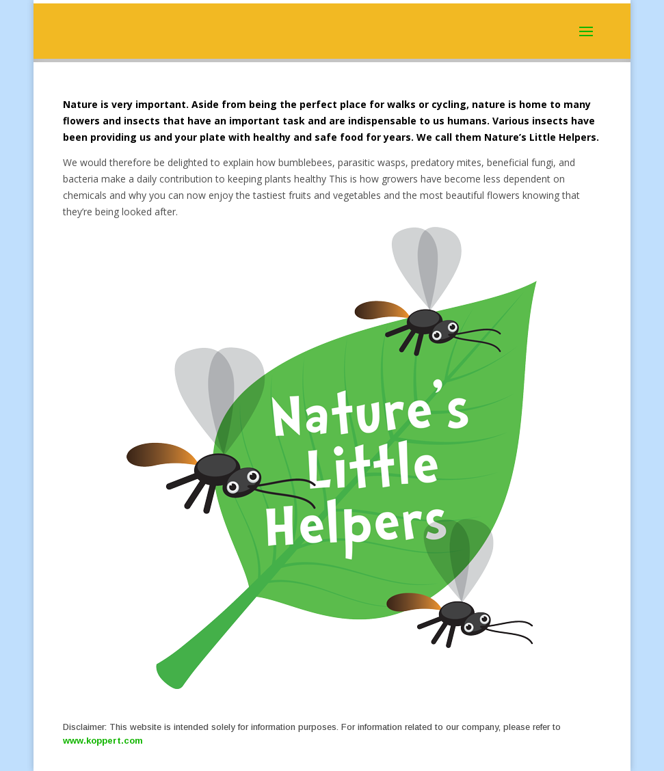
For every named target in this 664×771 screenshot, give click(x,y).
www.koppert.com (103, 740)
